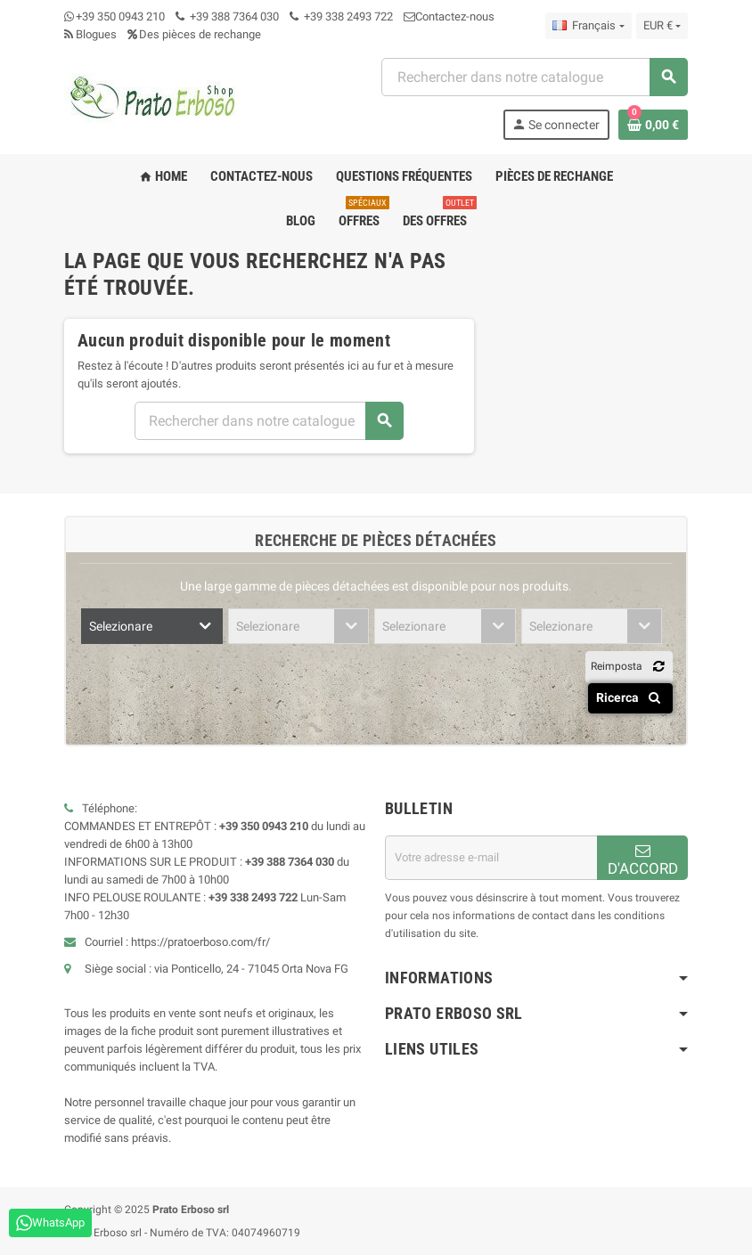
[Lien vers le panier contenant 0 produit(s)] (653, 125)
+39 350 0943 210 (120, 16)
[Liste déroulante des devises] (662, 25)
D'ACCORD (643, 860)
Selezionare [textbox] (120, 626)
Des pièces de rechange (194, 34)
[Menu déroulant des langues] (588, 25)
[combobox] (534, 77)
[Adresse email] (491, 857)
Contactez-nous (449, 16)
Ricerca (631, 697)
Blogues (90, 34)
